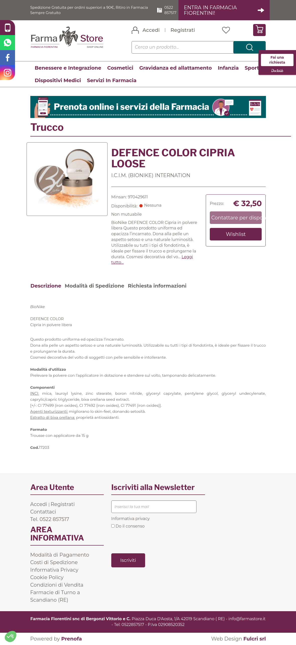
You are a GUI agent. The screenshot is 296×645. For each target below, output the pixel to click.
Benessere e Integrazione (68, 68)
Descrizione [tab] (46, 286)
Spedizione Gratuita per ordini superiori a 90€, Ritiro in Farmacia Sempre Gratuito (84, 10)
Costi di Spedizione (54, 563)
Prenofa (71, 639)
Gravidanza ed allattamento (175, 68)
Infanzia (228, 68)
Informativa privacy (130, 519)
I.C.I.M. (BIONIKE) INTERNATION (150, 176)
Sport (252, 68)
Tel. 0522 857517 (49, 520)
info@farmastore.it (246, 619)
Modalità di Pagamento (59, 555)
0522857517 (133, 624)
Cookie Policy (47, 578)
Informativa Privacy (54, 570)
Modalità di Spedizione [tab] (94, 286)
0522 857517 (174, 10)
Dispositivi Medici (58, 81)
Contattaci (43, 512)
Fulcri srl (254, 639)
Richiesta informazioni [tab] (157, 286)
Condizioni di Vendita (56, 585)
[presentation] (149, 541)
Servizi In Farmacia (112, 81)
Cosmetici (120, 68)
